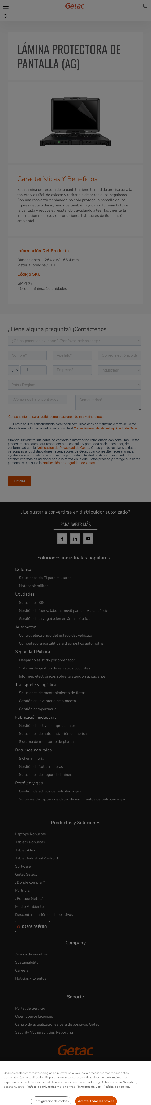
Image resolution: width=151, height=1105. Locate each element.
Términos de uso (89, 1101)
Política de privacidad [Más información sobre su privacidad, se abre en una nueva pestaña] (41, 1101)
